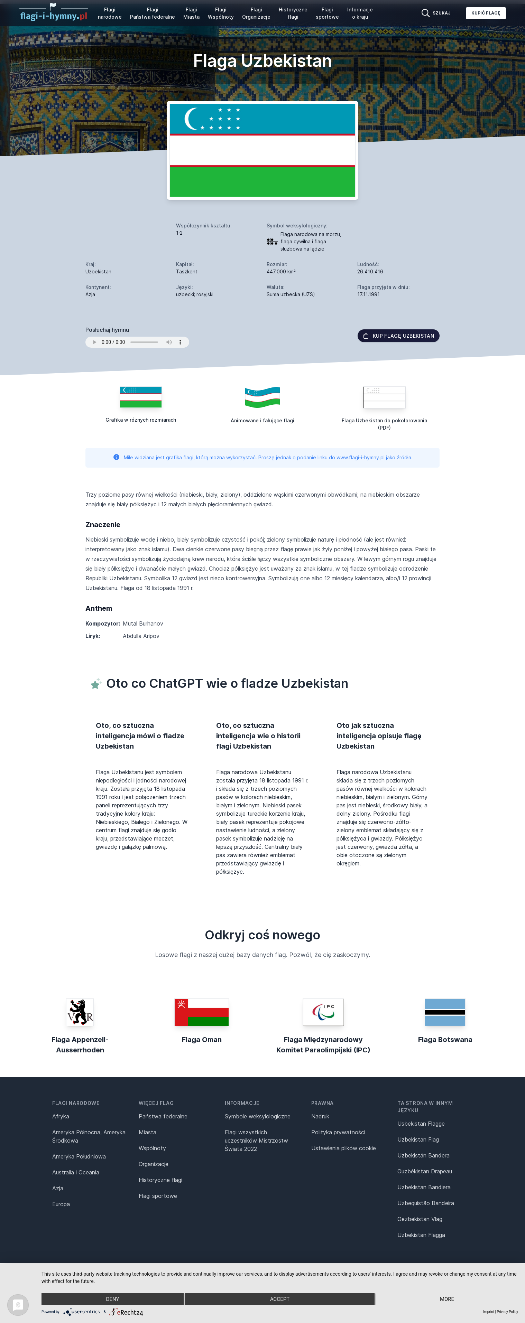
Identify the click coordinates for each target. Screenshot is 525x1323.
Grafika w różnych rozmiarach (140, 420)
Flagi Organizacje (256, 13)
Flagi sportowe (327, 13)
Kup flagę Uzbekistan (398, 336)
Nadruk (320, 1116)
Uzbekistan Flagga (421, 1234)
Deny (112, 1299)
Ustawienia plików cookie (343, 1148)
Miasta (147, 1132)
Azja (57, 1188)
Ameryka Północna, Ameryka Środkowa (89, 1136)
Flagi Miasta (191, 13)
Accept (279, 1299)
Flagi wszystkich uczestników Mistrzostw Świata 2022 (256, 1140)
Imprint (488, 1312)
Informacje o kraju (360, 13)
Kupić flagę (485, 13)
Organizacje (153, 1164)
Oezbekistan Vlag (419, 1219)
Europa (61, 1204)
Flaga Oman (202, 1039)
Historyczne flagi (293, 13)
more (447, 1299)
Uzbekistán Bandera (423, 1155)
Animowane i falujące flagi (262, 420)
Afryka (60, 1116)
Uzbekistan (98, 271)
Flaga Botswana (445, 1039)
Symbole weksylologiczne (258, 1116)
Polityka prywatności (338, 1132)
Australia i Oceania (75, 1172)
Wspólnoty (152, 1148)
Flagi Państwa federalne (152, 13)
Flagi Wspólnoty (221, 13)
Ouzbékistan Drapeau (424, 1171)
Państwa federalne (163, 1116)
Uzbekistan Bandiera (424, 1187)
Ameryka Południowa (79, 1156)
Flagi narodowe (110, 13)
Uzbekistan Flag (418, 1139)
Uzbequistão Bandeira (425, 1203)
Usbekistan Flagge (421, 1123)
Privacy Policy (507, 1312)
